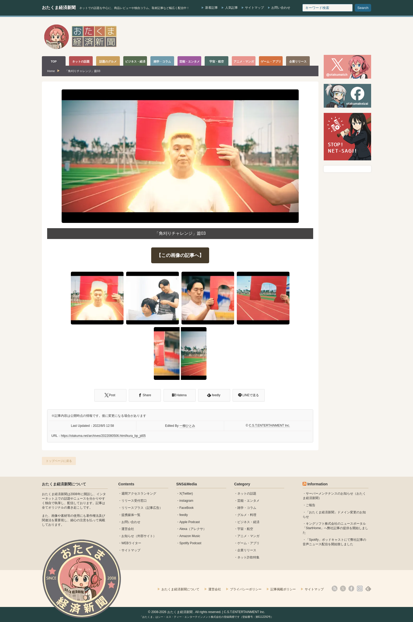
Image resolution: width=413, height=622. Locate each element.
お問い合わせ (280, 7)
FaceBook (186, 508)
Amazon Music (189, 536)
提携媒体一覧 (130, 515)
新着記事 (211, 7)
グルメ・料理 (246, 515)
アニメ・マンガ (248, 536)
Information (317, 484)
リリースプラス (132, 508)
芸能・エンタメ (248, 501)
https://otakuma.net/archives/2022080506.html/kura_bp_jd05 (103, 436)
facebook (351, 588)
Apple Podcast (189, 522)
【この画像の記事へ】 (180, 255)
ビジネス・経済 (248, 522)
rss (334, 588)
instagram (186, 501)
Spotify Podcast (190, 543)
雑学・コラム (246, 508)
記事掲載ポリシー (283, 589)
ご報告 (310, 505)
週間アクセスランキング (138, 493)
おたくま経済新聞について (64, 484)
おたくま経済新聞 (59, 7)
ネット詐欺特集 (248, 557)
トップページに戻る (59, 460)
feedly (183, 515)
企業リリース (246, 550)
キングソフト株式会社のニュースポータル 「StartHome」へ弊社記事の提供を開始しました (335, 528)
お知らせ (127, 536)
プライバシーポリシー (246, 589)
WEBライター (131, 543)
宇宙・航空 (245, 529)
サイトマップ (254, 7)
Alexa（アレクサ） (192, 529)
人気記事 (231, 7)
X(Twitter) (186, 493)
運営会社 (127, 529)
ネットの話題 (246, 493)
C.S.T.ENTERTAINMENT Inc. (269, 425)
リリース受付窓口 (134, 501)
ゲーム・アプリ (248, 543)
